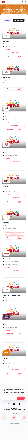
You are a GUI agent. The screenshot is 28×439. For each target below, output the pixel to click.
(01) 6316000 (15, 369)
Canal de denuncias (14, 423)
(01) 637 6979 (14, 234)
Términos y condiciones (14, 430)
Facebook (16, 403)
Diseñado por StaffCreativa (14, 431)
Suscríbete (21, 398)
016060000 (15, 270)
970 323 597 (15, 52)
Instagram (10, 403)
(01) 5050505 (14, 161)
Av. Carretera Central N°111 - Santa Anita (14, 409)
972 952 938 (15, 198)
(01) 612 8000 (14, 125)
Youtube (19, 403)
